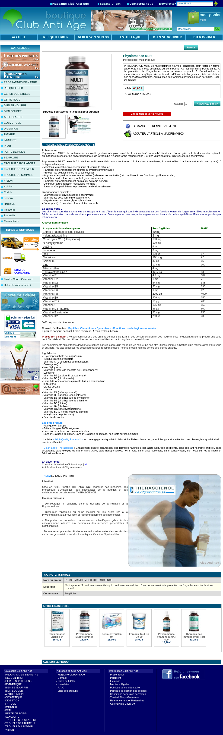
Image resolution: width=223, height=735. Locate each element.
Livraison (115, 681)
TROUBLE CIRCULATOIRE (19, 163)
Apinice (8, 186)
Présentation (117, 674)
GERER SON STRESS (17, 93)
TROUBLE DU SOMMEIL (18, 174)
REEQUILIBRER (13, 88)
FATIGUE (9, 134)
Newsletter (64, 684)
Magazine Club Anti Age (71, 674)
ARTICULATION (13, 117)
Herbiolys (9, 203)
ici (86, 464)
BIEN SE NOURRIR (15, 105)
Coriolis (8, 192)
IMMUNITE (10, 140)
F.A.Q (61, 687)
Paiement (115, 677)
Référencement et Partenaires (127, 700)
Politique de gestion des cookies (128, 690)
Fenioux (8, 198)
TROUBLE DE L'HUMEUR (19, 169)
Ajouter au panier (207, 103)
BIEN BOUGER (13, 111)
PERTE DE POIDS (14, 151)
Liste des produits (68, 690)
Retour (191, 47)
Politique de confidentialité (125, 687)
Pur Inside (10, 215)
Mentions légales (119, 684)
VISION (8, 180)
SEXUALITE (11, 157)
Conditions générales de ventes (128, 694)
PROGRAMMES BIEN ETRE (20, 82)
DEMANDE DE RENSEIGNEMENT (154, 126)
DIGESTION (11, 128)
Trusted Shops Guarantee (18, 279)
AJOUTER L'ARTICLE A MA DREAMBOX (158, 133)
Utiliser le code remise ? (17, 285)
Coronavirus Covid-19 (122, 703)
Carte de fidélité (67, 681)
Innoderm (9, 209)
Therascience (11, 221)
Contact (62, 677)
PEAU (7, 146)
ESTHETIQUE (12, 99)
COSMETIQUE (12, 122)
